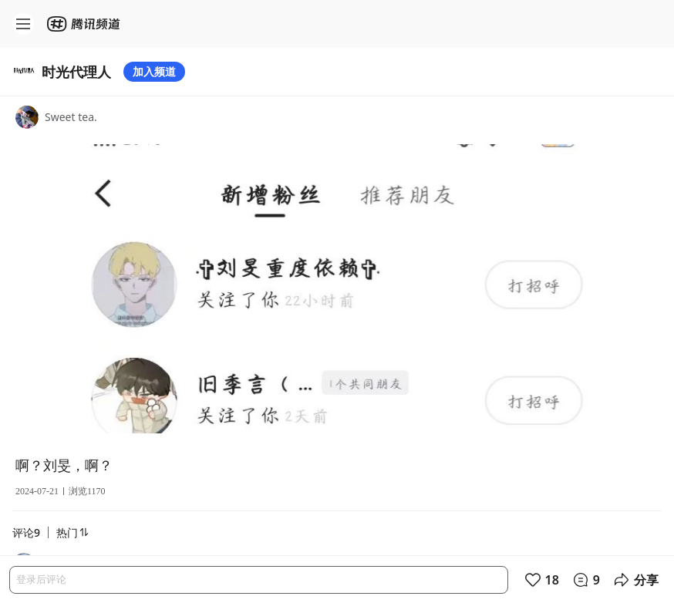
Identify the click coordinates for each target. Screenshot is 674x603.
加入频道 (154, 71)
